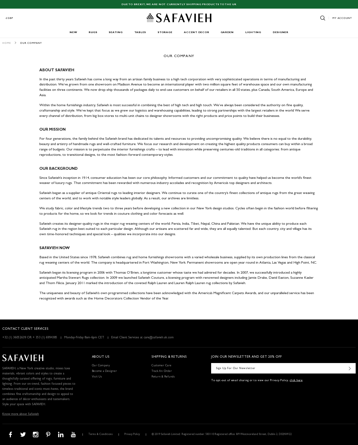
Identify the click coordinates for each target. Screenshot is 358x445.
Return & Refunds (163, 377)
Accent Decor (196, 32)
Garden (227, 32)
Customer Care (162, 365)
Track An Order (162, 371)
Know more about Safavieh (20, 414)
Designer (280, 32)
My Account (342, 18)
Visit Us (97, 377)
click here (296, 380)
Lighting (253, 32)
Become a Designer (104, 371)
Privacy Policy (132, 434)
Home (6, 43)
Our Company (101, 365)
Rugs (93, 32)
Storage (165, 32)
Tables (140, 32)
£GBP (9, 18)
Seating (115, 32)
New (73, 32)
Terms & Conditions (100, 434)
